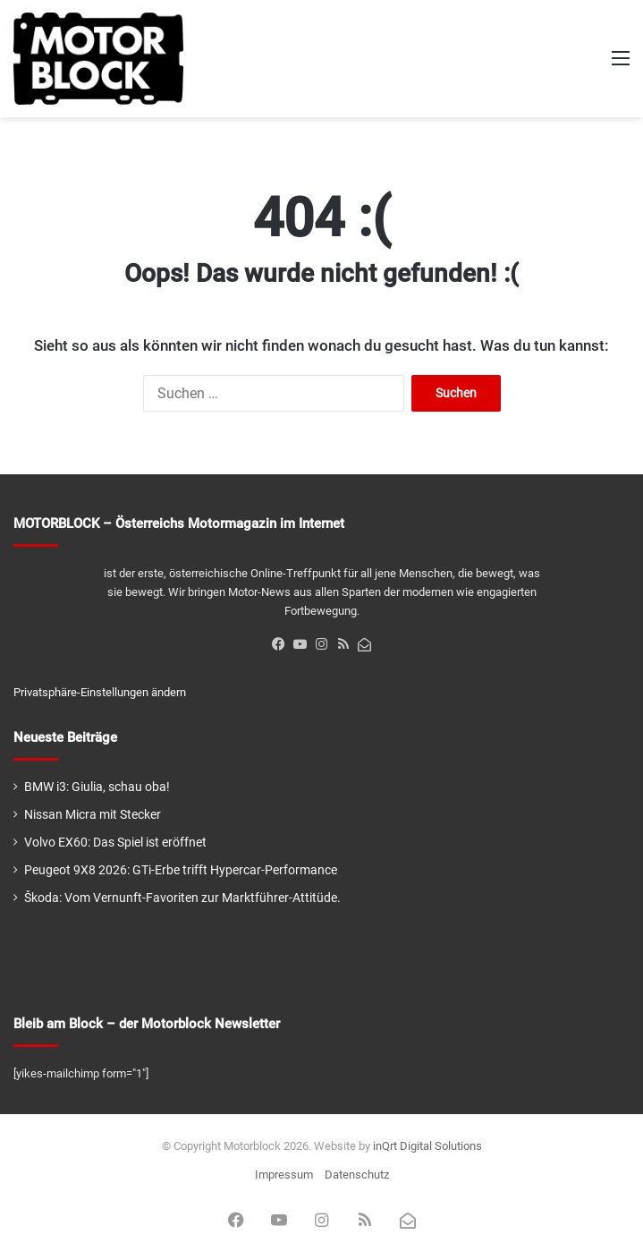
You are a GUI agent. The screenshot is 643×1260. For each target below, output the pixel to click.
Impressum (284, 1174)
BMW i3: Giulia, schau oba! (97, 786)
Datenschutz (357, 1174)
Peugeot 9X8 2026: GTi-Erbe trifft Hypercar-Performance (180, 870)
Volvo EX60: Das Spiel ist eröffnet (115, 842)
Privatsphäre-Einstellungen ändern (99, 692)
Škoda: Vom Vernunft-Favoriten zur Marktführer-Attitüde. (182, 897)
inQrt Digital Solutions (427, 1146)
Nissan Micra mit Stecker (92, 814)
